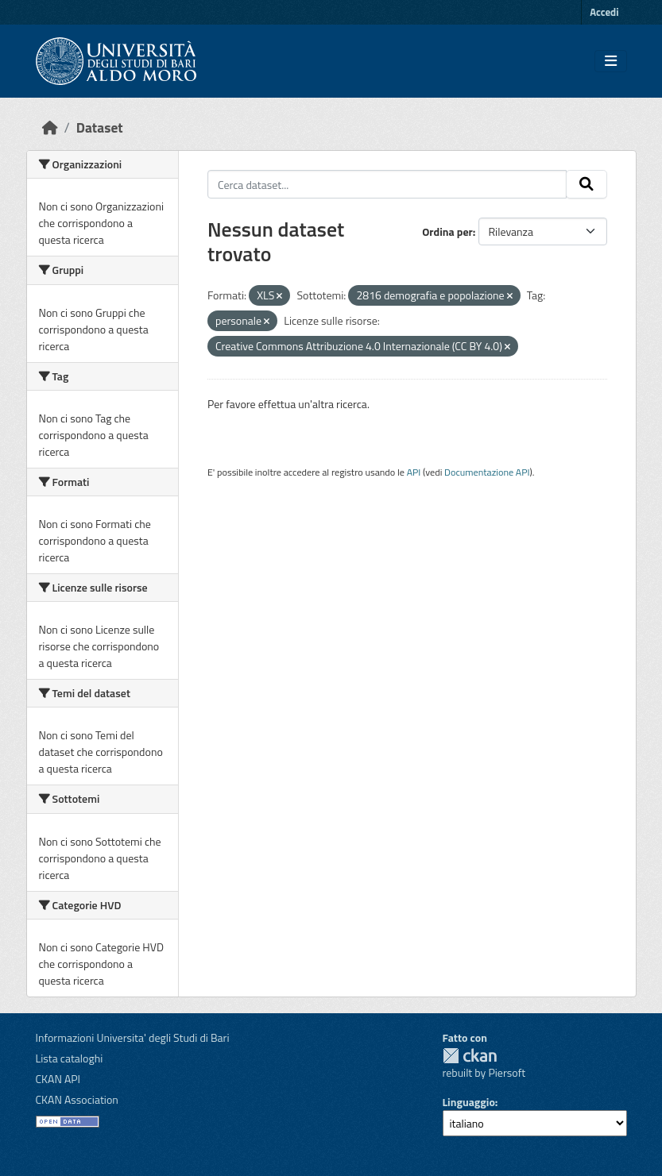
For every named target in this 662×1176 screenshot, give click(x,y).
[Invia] (586, 184)
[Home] (50, 127)
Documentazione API (486, 472)
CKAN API (58, 1078)
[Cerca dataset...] (387, 184)
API (414, 472)
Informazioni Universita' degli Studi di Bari (133, 1037)
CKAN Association (77, 1099)
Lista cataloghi (69, 1058)
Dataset (99, 127)
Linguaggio (469, 1101)
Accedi (604, 12)
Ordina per (447, 231)
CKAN (470, 1055)
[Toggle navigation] (610, 61)
